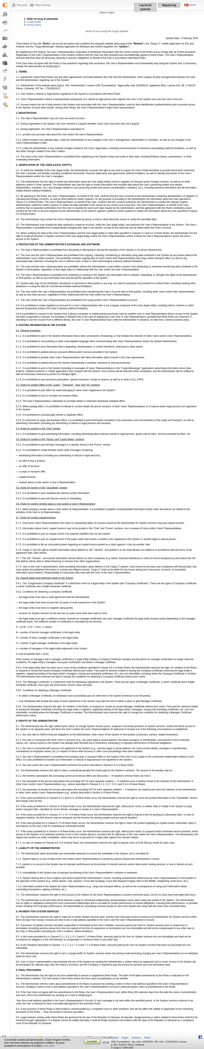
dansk (192, 5)
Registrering (169, 5)
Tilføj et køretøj (43, 5)
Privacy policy (33, 25)
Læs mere (48, 1045)
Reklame (136, 1037)
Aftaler (147, 1037)
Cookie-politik (33, 22)
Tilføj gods (21, 5)
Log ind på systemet (145, 7)
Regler (125, 1037)
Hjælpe (115, 1037)
